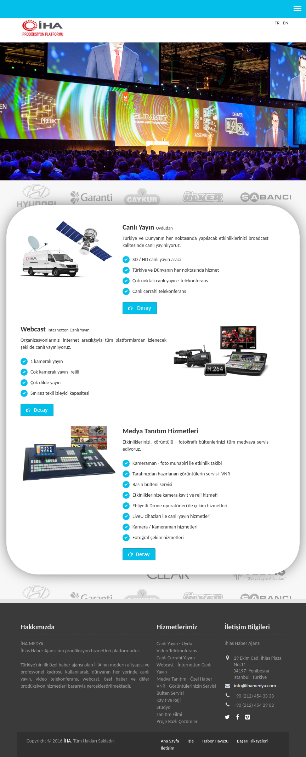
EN (285, 22)
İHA (67, 741)
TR (277, 22)
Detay (139, 308)
